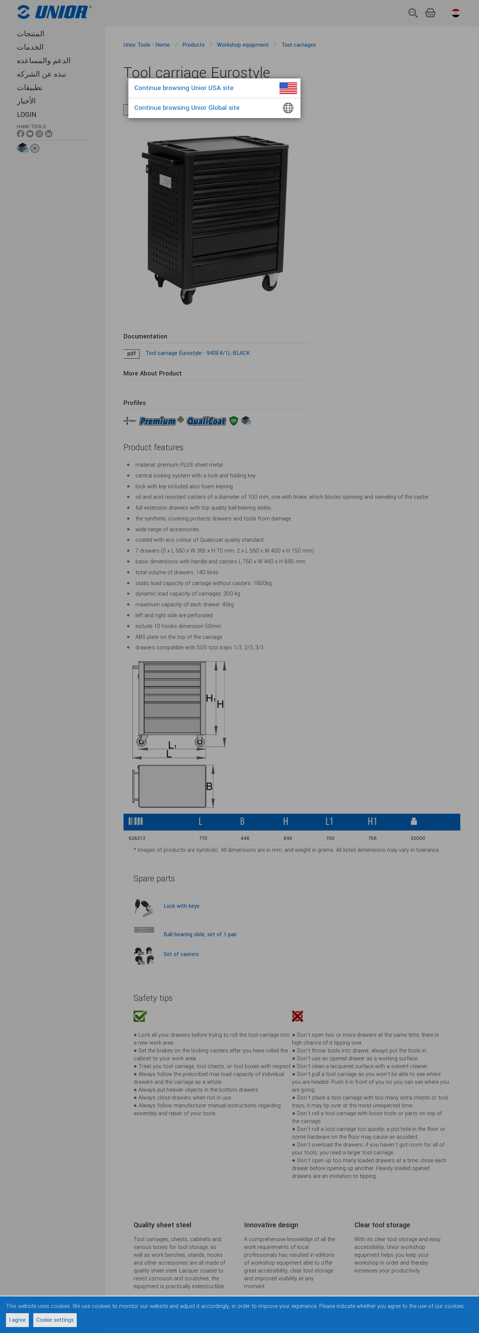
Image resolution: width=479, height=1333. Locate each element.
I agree (17, 1320)
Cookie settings (55, 1320)
